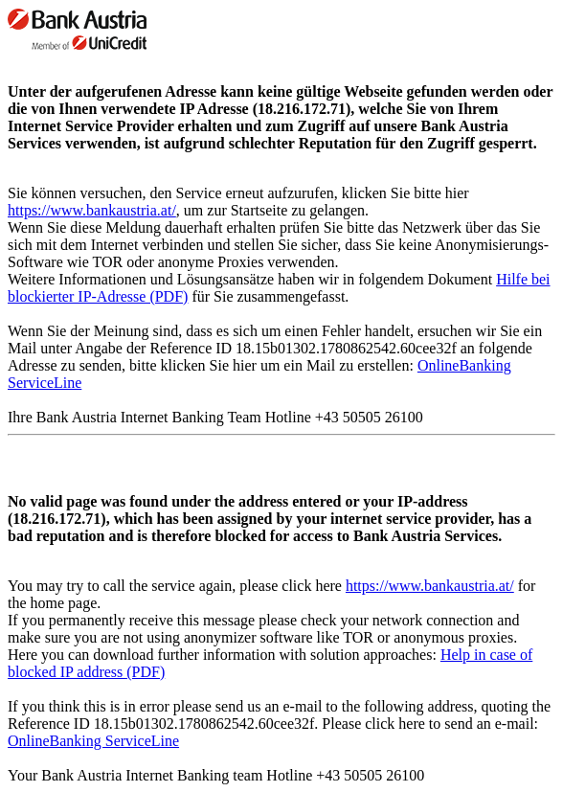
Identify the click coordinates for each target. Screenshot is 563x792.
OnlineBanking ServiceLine (93, 741)
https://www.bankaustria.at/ (92, 210)
